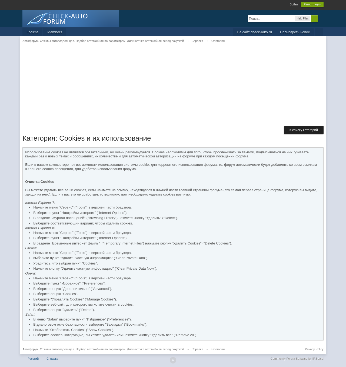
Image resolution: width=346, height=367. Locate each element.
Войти (294, 4)
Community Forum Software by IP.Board (297, 358)
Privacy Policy (314, 349)
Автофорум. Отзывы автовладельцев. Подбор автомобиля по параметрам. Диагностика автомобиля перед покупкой (103, 349)
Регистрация (312, 4)
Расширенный (321, 18)
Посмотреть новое (295, 32)
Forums (32, 32)
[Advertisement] (173, 88)
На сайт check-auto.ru (254, 32)
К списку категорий (304, 130)
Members (54, 32)
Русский (33, 358)
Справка (52, 358)
